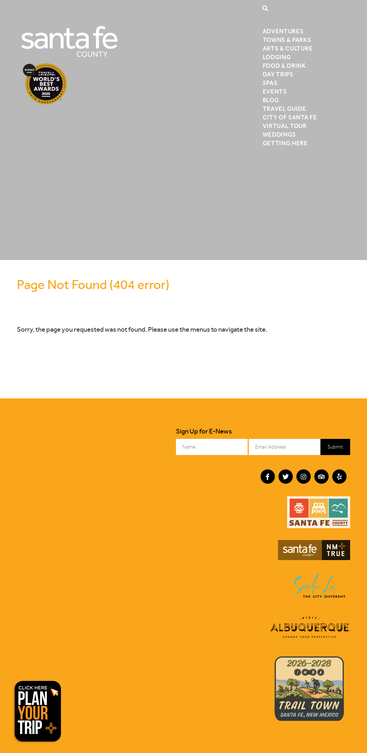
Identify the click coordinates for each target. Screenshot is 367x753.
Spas (270, 82)
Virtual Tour (285, 125)
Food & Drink (284, 65)
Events (275, 91)
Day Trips (278, 74)
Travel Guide (284, 108)
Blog (271, 100)
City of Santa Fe (290, 117)
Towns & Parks (287, 39)
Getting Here (285, 143)
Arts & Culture (288, 48)
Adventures (283, 31)
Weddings (279, 134)
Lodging (277, 57)
